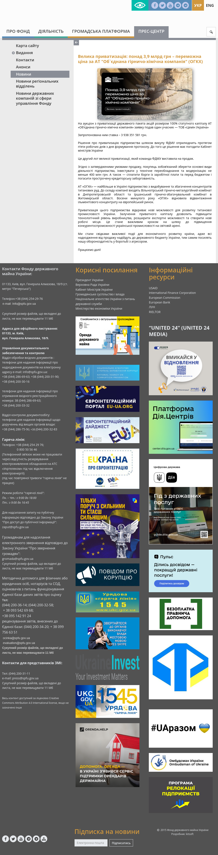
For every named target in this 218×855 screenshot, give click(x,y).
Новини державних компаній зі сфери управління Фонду (35, 98)
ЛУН (152, 307)
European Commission (164, 298)
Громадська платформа (101, 31)
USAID (153, 288)
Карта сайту (27, 45)
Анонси (23, 66)
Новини (23, 74)
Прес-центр (151, 31)
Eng (210, 5)
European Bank (159, 302)
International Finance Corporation (172, 293)
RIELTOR (155, 312)
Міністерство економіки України (99, 308)
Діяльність (51, 31)
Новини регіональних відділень (37, 84)
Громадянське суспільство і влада (100, 294)
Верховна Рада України (92, 285)
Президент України (89, 280)
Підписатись (121, 843)
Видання (22, 52)
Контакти (25, 59)
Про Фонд (18, 31)
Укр (198, 5)
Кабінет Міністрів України (94, 289)
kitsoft (190, 834)
